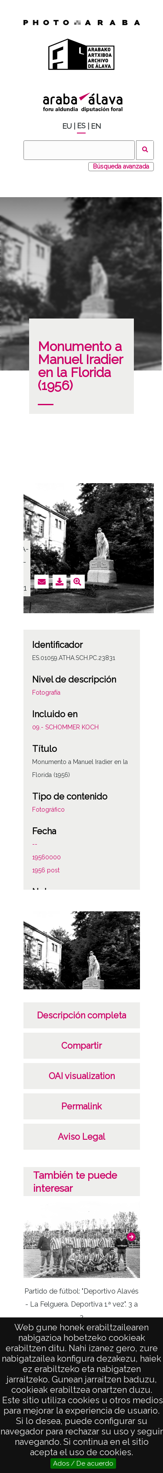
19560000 (46, 857)
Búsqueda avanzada (121, 166)
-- (34, 844)
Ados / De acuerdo (83, 1463)
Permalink (81, 1106)
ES (81, 126)
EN (96, 126)
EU (67, 126)
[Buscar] (79, 150)
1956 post (46, 870)
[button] (131, 1236)
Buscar (145, 150)
